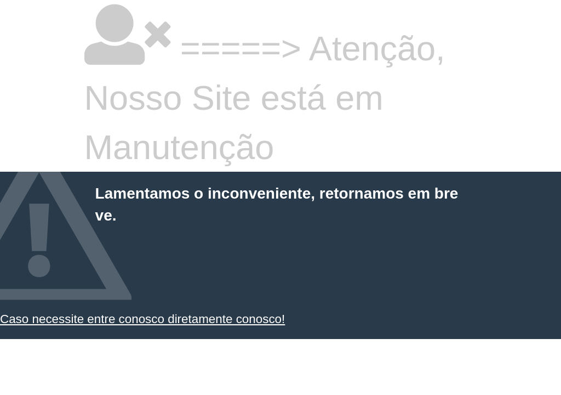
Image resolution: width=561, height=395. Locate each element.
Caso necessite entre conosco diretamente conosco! (142, 319)
